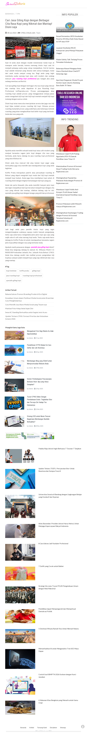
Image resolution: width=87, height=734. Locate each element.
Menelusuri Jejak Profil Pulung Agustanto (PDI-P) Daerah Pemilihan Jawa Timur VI (67, 156)
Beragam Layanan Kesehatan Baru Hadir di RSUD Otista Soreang (70, 29)
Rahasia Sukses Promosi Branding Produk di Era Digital (26, 294)
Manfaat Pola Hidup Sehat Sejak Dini (19, 308)
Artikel (31, 727)
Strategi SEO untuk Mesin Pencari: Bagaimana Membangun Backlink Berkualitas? (39, 419)
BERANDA (9, 14)
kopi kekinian (11, 271)
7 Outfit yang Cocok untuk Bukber (51, 566)
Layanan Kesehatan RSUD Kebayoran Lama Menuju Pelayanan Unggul (69, 50)
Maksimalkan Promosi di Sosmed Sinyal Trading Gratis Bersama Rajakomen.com (68, 169)
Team (38, 33)
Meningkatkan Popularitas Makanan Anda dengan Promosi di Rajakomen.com (69, 180)
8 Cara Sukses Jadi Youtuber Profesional (53, 543)
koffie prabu (24, 271)
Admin (31, 338)
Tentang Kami (42, 727)
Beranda (23, 727)
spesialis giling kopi (13, 280)
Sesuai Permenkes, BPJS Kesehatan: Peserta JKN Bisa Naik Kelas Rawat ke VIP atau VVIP (69, 39)
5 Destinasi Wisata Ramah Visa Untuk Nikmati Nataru (59, 629)
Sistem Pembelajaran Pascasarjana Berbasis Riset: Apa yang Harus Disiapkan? (39, 382)
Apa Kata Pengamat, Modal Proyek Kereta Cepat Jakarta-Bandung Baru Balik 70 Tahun (69, 82)
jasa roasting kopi (13, 275)
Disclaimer (53, 727)
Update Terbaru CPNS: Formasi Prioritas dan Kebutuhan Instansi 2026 (26, 317)
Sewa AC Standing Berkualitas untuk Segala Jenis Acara (26, 312)
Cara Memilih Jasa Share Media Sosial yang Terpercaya (26, 304)
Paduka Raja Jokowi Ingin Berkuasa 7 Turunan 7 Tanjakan (60, 449)
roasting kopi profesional (32, 275)
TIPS (18, 14)
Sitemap (63, 727)
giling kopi (36, 271)
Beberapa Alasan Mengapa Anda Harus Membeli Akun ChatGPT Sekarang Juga (68, 71)
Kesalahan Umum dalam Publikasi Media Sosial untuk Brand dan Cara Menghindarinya (29, 299)
